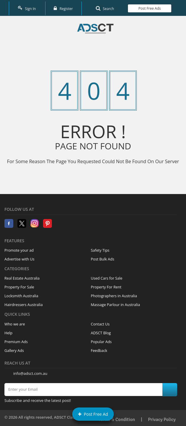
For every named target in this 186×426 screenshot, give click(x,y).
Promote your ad (19, 248)
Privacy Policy (162, 418)
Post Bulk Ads (102, 257)
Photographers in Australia (114, 294)
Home (95, 27)
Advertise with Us (19, 257)
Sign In (27, 7)
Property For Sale (19, 285)
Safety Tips (100, 248)
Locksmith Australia (21, 294)
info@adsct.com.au (30, 371)
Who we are (14, 322)
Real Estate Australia (21, 276)
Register (63, 7)
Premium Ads (16, 339)
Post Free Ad (93, 414)
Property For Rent (106, 285)
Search (105, 7)
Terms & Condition (116, 418)
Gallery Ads (14, 348)
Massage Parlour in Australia (115, 302)
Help (8, 330)
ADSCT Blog (101, 330)
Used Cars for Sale (106, 276)
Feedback (99, 348)
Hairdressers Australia (23, 302)
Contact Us (100, 322)
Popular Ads (101, 339)
